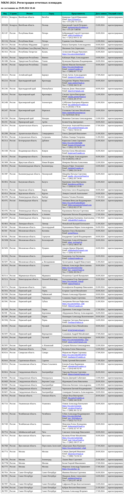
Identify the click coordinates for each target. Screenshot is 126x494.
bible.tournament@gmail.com (80, 205)
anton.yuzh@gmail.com (77, 342)
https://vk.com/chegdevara (72, 67)
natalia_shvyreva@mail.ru (78, 176)
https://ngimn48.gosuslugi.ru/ (73, 113)
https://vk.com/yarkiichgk (72, 438)
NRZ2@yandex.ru (75, 306)
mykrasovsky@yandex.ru (78, 27)
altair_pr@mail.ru (75, 242)
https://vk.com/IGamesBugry (73, 203)
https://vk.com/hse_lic (71, 469)
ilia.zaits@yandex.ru (76, 398)
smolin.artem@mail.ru (77, 97)
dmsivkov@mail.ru (75, 454)
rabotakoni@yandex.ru (77, 366)
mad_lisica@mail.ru (76, 440)
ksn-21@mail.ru (74, 19)
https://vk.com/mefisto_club (73, 304)
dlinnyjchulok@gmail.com (78, 374)
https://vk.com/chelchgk (71, 416)
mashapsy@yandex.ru (76, 357)
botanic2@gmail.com (76, 145)
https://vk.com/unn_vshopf (72, 281)
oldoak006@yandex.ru (77, 220)
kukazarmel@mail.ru (76, 426)
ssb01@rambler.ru (75, 35)
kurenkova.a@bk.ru (76, 184)
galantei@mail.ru (75, 478)
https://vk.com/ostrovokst (72, 268)
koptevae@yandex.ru (76, 153)
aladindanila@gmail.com (78, 250)
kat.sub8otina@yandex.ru (78, 105)
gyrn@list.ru (73, 233)
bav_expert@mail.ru (76, 270)
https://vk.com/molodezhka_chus (75, 340)
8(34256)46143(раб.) (76, 330)
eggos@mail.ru (74, 284)
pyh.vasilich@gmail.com (78, 128)
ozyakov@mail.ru (75, 408)
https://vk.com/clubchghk (72, 143)
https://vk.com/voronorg (71, 406)
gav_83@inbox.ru (75, 418)
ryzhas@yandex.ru (75, 258)
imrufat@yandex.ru (75, 168)
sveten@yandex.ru (75, 69)
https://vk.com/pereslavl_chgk (74, 448)
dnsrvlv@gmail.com (76, 91)
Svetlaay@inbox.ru (75, 322)
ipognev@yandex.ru (76, 77)
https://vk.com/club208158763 (74, 355)
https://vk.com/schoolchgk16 (73, 54)
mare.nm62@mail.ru (76, 83)
